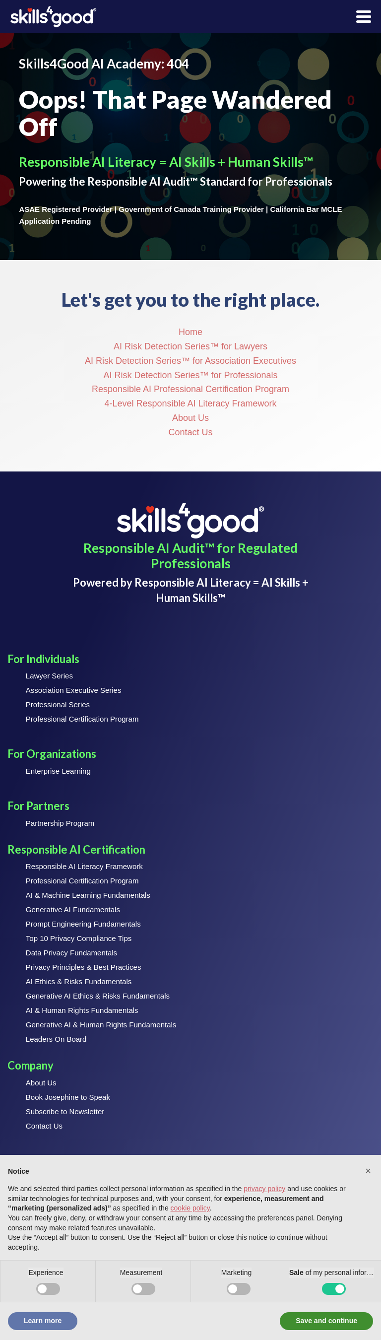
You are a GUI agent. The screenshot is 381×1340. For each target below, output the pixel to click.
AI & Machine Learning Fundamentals (88, 895)
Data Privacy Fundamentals (71, 952)
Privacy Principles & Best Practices (83, 967)
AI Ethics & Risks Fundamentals (78, 981)
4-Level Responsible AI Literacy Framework (190, 403)
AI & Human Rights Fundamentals (82, 1010)
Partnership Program (60, 823)
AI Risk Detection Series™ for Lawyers (190, 346)
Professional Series (58, 704)
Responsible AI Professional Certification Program (190, 389)
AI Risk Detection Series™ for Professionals (190, 375)
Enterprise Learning (58, 771)
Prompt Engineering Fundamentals (83, 924)
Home (190, 332)
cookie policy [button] (190, 1208)
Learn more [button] (43, 1321)
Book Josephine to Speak (68, 1097)
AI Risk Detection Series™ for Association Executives (190, 361)
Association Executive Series (74, 690)
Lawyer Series (49, 675)
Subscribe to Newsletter (65, 1111)
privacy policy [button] (264, 1189)
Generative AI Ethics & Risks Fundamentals (98, 996)
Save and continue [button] (326, 1321)
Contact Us (190, 432)
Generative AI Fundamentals (73, 909)
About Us (190, 418)
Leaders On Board (56, 1039)
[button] (368, 1171)
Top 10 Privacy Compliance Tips (78, 938)
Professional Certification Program (82, 719)
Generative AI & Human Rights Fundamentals (101, 1024)
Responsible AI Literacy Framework (84, 866)
